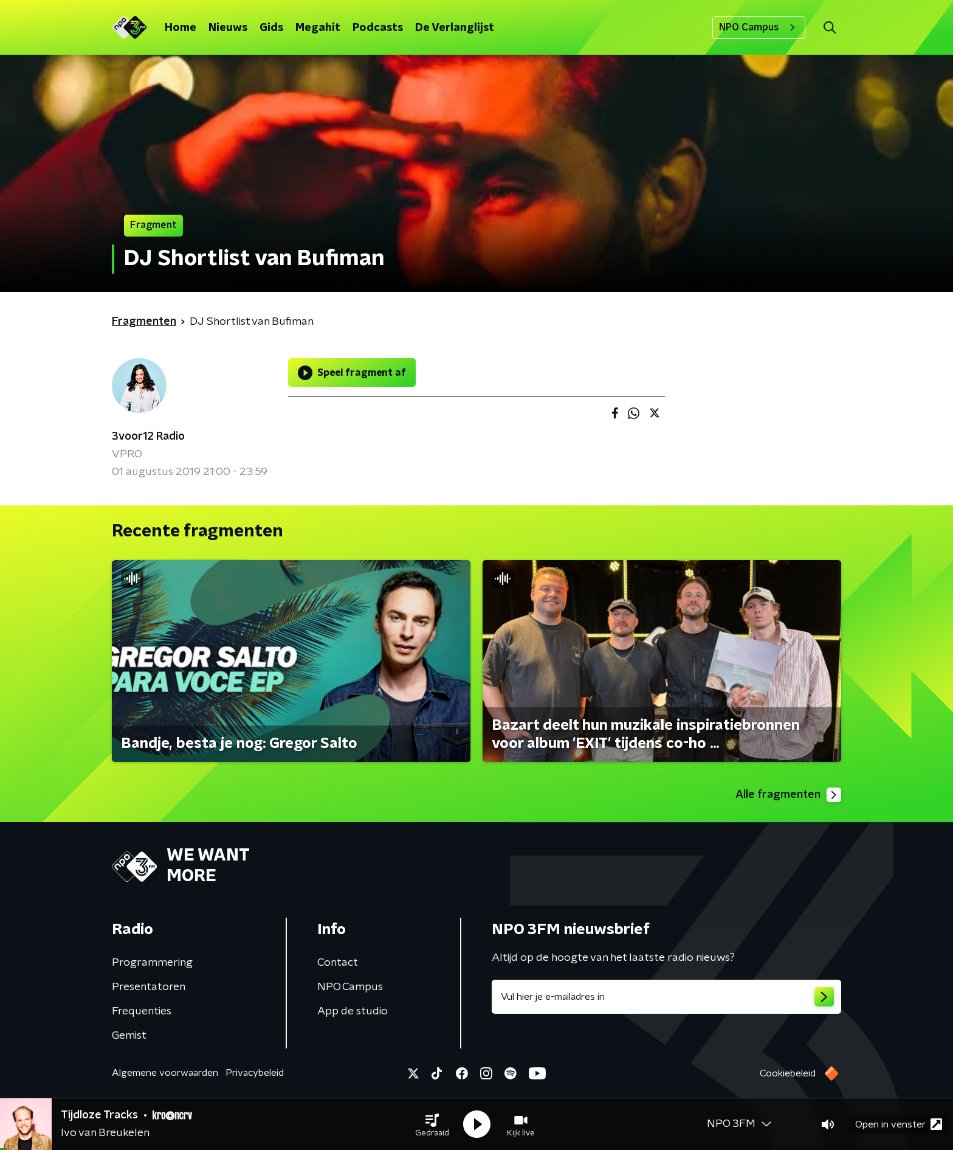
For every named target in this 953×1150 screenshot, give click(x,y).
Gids (271, 28)
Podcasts (378, 28)
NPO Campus (759, 27)
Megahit (317, 28)
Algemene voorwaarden (165, 1073)
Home (180, 28)
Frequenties (141, 1011)
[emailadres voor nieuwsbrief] (666, 997)
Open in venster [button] (898, 1124)
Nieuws (227, 28)
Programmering (152, 962)
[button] (432, 1124)
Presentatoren (148, 987)
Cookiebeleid (788, 1073)
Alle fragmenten (788, 795)
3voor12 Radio (148, 436)
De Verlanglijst (454, 28)
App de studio (352, 1011)
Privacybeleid (254, 1073)
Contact (337, 962)
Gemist (129, 1035)
